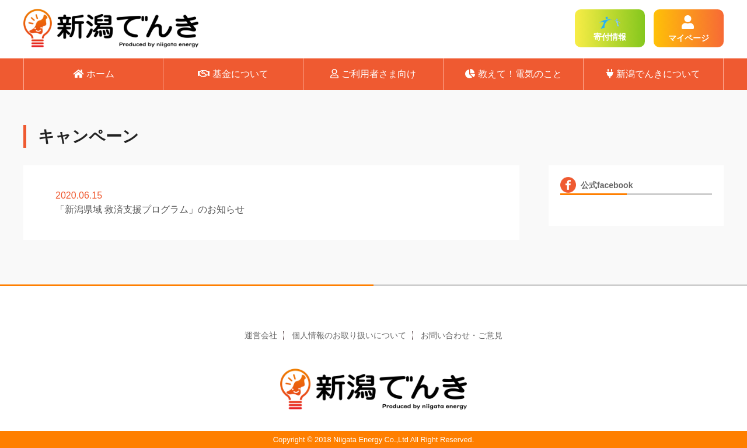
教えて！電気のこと (513, 74)
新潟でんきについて (653, 74)
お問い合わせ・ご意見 (461, 335)
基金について (233, 74)
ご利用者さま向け (373, 74)
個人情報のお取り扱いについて (349, 335)
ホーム (93, 74)
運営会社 (261, 335)
